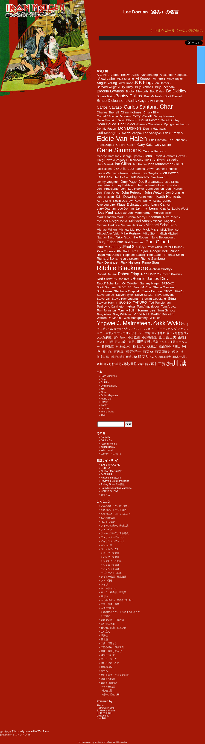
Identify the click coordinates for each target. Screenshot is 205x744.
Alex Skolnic (125, 78)
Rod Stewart (106, 279)
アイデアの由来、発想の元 (115, 525)
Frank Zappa (105, 144)
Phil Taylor (140, 251)
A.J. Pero (103, 74)
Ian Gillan (123, 164)
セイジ (135, 333)
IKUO (179, 164)
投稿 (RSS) (6, 734)
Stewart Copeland (153, 298)
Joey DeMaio (124, 185)
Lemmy (141, 208)
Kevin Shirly (143, 200)
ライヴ (104, 584)
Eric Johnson (176, 140)
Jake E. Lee (124, 168)
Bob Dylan (157, 91)
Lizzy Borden (124, 212)
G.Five (120, 144)
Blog (103, 379)
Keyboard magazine (111, 477)
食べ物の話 (109, 686)
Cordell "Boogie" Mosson (114, 116)
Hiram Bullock (166, 160)
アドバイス (106, 529)
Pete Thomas (106, 251)
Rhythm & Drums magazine (115, 481)
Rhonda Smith (174, 254)
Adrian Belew (120, 74)
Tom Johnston (106, 310)
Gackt (131, 144)
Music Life (106, 398)
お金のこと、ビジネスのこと (116, 513)
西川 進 (102, 364)
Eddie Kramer (172, 133)
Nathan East (105, 237)
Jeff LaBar (121, 177)
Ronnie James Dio (149, 278)
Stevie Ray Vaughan (126, 298)
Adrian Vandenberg (145, 74)
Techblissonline (120, 742)
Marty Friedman (149, 217)
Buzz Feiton (154, 101)
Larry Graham (106, 208)
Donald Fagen (106, 128)
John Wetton (154, 192)
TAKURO (140, 302)
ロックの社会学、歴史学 (113, 592)
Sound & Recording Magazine (116, 488)
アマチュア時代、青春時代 (115, 533)
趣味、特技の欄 (111, 694)
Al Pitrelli (159, 78)
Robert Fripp (128, 274)
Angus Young (107, 83)
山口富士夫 (167, 337)
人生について (108, 608)
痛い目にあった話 (110, 663)
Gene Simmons (119, 150)
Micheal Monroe (130, 229)
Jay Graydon (151, 173)
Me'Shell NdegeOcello (112, 221)
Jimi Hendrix (159, 177)
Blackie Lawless (110, 91)
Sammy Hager (150, 283)
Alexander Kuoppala (173, 74)
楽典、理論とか (109, 643)
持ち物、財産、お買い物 (113, 627)
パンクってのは (111, 557)
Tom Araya (168, 306)
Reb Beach (154, 254)
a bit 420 (101, 718)
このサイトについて (111, 453)
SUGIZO (125, 302)
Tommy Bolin (126, 310)
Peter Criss (154, 247)
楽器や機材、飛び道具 (112, 647)
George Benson (153, 151)
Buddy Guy (136, 101)
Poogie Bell (159, 251)
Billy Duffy (126, 87)
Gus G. (148, 160)
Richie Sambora (153, 258)
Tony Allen (104, 314)
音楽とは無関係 (109, 682)
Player (104, 402)
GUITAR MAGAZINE (111, 471)
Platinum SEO (101, 742)
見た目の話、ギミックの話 (115, 675)
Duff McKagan (107, 133)
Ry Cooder (129, 283)
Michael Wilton (107, 229)
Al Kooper (143, 78)
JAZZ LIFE (106, 474)
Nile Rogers (141, 237)
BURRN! (105, 468)
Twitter (104, 405)
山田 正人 (114, 342)
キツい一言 (106, 545)
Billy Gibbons (144, 87)
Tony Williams (122, 314)
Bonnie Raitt (105, 96)
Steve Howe (173, 291)
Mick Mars (150, 229)
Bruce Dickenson (111, 100)
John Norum (174, 188)
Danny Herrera (164, 116)
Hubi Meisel (105, 164)
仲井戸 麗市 (165, 333)
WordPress (43, 731)
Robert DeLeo (106, 274)
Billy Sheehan (164, 87)
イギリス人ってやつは (112, 541)
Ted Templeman (160, 302)
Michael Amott (140, 221)
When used (107, 450)
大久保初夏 (104, 337)
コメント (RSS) (23, 734)
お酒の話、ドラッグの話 (113, 510)
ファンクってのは (112, 561)
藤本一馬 (179, 357)
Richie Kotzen (129, 258)
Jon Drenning (175, 192)
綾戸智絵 (126, 357)
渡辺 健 (148, 352)
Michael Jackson (132, 225)
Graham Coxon (174, 156)
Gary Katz (144, 144)
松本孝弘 (139, 346)
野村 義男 (115, 364)
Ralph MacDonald (109, 254)
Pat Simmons (134, 242)
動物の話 (107, 690)
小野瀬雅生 (149, 337)
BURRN (105, 382)
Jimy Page (128, 181)
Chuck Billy (151, 112)
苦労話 (106, 616)
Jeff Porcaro (139, 177)
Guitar (104, 392)
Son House (104, 291)
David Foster (149, 120)
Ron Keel (124, 279)
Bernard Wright (107, 87)
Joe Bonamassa (151, 181)
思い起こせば (108, 623)
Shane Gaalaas (163, 287)
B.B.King (143, 82)
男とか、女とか (109, 659)
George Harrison (108, 156)
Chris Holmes (131, 112)
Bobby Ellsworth (137, 91)
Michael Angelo (163, 221)
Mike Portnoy (131, 233)
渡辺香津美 (162, 352)
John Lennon (155, 188)
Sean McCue (142, 287)
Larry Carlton (161, 204)
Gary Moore (163, 144)
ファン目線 (106, 580)
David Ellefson (127, 120)
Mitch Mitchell (168, 233)
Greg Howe (104, 160)
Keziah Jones (162, 200)
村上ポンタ (123, 346)
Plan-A (100, 705)
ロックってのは (111, 553)
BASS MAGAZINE (110, 464)
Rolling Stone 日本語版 (112, 484)
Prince (174, 251)
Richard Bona (107, 258)
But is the (106, 437)
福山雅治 (112, 357)
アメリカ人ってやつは (112, 537)
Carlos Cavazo (109, 107)
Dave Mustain (106, 120)
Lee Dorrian (126, 208)
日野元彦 (108, 346)
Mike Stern (150, 233)
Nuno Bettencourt (163, 237)
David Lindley (170, 120)
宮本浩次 (120, 337)
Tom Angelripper (148, 306)
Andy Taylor (175, 78)
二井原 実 (148, 333)
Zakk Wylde (168, 323)
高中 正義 (157, 364)
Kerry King (104, 200)
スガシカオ (121, 333)
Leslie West (180, 208)
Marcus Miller (163, 212)
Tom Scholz (166, 310)
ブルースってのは (112, 572)
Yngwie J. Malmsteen (123, 323)
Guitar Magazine (109, 395)
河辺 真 (119, 352)
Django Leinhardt (175, 124)
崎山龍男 (129, 342)
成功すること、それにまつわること (121, 612)
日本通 (104, 639)
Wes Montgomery (136, 318)
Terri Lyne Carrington (111, 306)
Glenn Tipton (152, 156)
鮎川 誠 (176, 363)
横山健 (107, 352)
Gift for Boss (107, 440)
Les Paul (105, 212)
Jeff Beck (104, 177)
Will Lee (155, 318)
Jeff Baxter (169, 173)
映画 (103, 415)
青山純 (143, 364)
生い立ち (105, 631)
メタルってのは (111, 568)
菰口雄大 (165, 357)
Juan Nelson (105, 196)
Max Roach (170, 217)
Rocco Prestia (171, 274)
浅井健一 (133, 351)
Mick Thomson (170, 229)
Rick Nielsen (130, 262)
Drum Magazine (109, 385)
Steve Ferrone (152, 291)
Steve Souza (143, 294)
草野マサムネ (145, 356)
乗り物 (104, 596)
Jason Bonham (130, 173)
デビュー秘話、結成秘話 (113, 576)
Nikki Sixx (123, 237)
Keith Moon (146, 196)
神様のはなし (108, 667)
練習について (108, 655)
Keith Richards (168, 196)
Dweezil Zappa (130, 133)
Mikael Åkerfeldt (108, 233)
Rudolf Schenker (108, 283)
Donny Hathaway (155, 128)
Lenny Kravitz (159, 208)
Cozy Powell (142, 116)
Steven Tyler (124, 294)
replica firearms (109, 443)
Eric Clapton (157, 140)
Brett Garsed (173, 96)
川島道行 (143, 342)
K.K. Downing (126, 196)
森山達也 (165, 346)
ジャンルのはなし (110, 549)
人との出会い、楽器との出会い (117, 600)
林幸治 (152, 346)
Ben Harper (161, 83)
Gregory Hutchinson (128, 160)
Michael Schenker (161, 225)
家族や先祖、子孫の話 (112, 620)
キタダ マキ (176, 329)
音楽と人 (105, 495)
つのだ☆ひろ (118, 329)
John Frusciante (108, 188)
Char (166, 106)
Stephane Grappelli (127, 291)
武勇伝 (104, 635)
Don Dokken (129, 128)
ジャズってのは (111, 565)
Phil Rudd (123, 251)
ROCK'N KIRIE (104, 713)
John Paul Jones (108, 192)
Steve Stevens (164, 294)
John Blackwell (145, 185)
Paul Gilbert (157, 241)
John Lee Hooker (132, 188)
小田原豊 (134, 337)
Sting (172, 298)
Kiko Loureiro (106, 204)
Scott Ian (124, 287)
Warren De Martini (109, 318)
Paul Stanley (134, 246)
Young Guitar (107, 411)
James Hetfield (166, 169)
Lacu (146, 204)
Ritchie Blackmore (122, 267)
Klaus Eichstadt (129, 204)
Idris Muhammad (160, 164)
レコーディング (109, 588)
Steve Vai (103, 298)
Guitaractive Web (105, 708)
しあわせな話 (108, 517)
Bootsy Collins (129, 96)
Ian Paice (139, 164)
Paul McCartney (109, 247)
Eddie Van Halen (122, 138)
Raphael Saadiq (134, 254)
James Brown (145, 169)
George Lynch (131, 156)
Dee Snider (126, 124)
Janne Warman (107, 173)
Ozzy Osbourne (110, 242)
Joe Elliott (172, 181)
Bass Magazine (109, 376)
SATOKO (168, 283)
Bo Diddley (176, 91)
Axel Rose (126, 83)
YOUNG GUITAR (109, 491)
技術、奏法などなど (111, 651)
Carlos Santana (141, 107)
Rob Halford (150, 274)
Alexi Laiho (106, 78)
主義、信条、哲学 (110, 604)
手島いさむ (159, 342)
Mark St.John (126, 217)
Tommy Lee (146, 310)
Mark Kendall (106, 217)
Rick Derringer (108, 262)
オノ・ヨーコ (157, 329)
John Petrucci (131, 192)
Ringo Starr (150, 262)
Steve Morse (105, 294)
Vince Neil (141, 314)
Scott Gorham (106, 287)
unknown (105, 408)
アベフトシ (138, 329)
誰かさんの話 (108, 678)
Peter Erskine (173, 247)
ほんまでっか (108, 521)
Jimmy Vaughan (108, 181)
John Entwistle (167, 185)
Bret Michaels (153, 96)
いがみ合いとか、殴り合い (115, 506)
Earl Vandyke (152, 133)
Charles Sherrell (108, 112)
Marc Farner (143, 212)
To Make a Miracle (106, 710)
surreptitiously (108, 447)
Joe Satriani (105, 185)
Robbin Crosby (160, 269)
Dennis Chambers (149, 124)
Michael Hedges (108, 225)
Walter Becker (162, 314)
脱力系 (104, 671)
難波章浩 (130, 364)
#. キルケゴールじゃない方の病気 (177, 30)
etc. (103, 389)
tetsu (131, 306)
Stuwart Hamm (107, 302)
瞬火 (175, 352)
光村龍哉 (181, 333)
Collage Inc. (103, 715)
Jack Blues (104, 169)
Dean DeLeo (106, 124)
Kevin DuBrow (122, 200)
